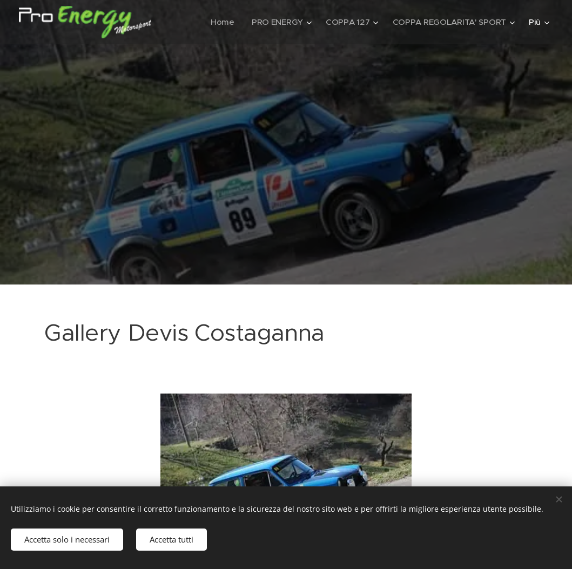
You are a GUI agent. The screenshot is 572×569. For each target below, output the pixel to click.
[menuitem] (219, 22)
